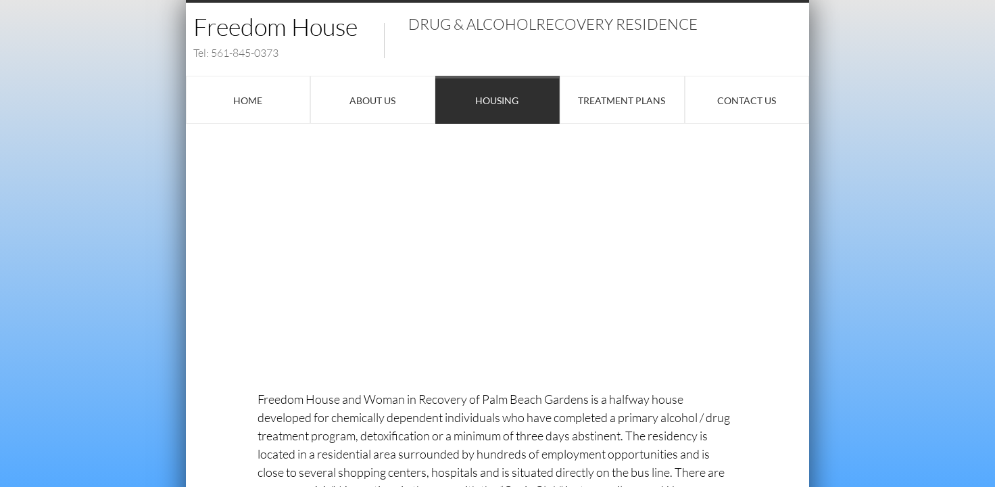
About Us (372, 100)
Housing (496, 100)
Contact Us (746, 100)
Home (247, 100)
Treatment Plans (621, 100)
